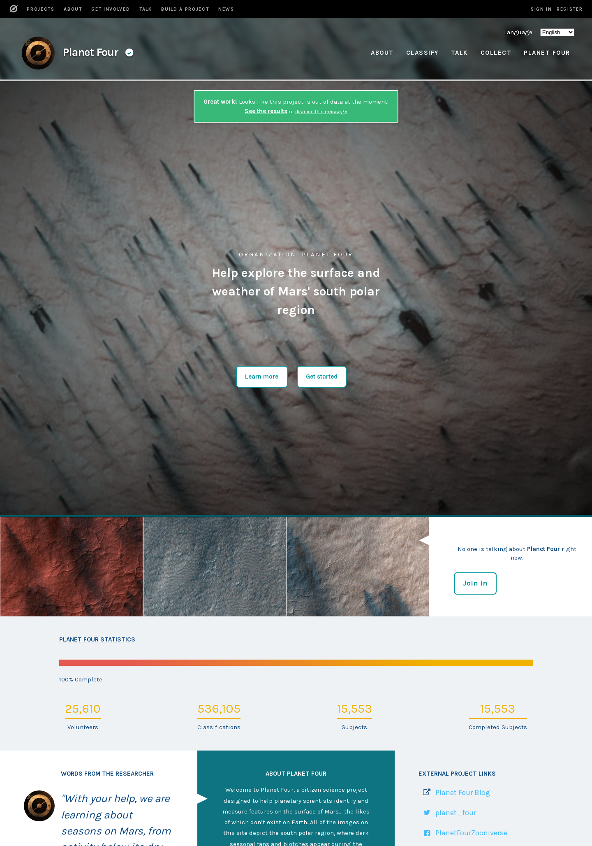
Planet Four (547, 52)
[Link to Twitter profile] (447, 812)
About (382, 52)
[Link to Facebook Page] (463, 833)
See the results (266, 111)
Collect (496, 52)
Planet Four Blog (462, 792)
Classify (422, 52)
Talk (459, 52)
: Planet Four (296, 254)
